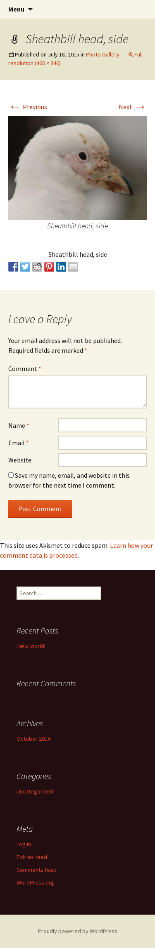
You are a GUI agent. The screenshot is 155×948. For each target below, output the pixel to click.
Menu (16, 9)
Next (133, 107)
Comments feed (37, 869)
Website (19, 460)
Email (18, 443)
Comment (24, 368)
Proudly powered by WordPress (77, 931)
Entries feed (32, 857)
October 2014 (33, 738)
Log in (24, 844)
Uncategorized (35, 791)
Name (18, 425)
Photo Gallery (102, 54)
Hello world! (31, 646)
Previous (27, 107)
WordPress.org (35, 882)
